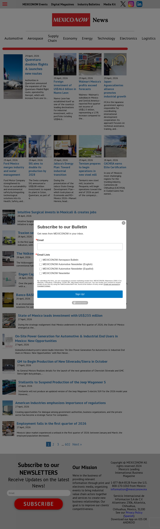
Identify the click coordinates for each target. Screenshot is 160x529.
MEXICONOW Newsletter (56, 273)
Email (40, 240)
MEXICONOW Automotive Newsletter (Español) (68, 268)
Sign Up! (79, 294)
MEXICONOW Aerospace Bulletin (60, 260)
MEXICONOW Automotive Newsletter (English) (67, 264)
